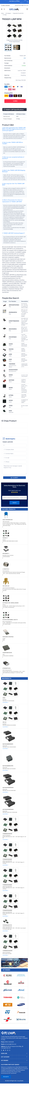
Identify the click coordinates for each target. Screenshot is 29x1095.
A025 (10, 359)
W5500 (11, 375)
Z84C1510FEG (13, 329)
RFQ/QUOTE (6, 1076)
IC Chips (5, 14)
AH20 (10, 410)
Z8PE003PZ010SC (14, 305)
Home (2, 13)
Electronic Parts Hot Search (10, 1064)
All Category (8, 13)
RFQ (15, 101)
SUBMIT (14, 478)
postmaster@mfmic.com (10, 1044)
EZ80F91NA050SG (14, 321)
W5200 (11, 400)
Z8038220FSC (13, 312)
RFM (25, 58)
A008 (10, 354)
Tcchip (18, 1080)
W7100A (11, 395)
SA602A (11, 349)
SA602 (11, 344)
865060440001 (13, 369)
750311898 (12, 364)
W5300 (11, 387)
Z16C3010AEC (13, 337)
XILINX (21, 1080)
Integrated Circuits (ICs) (18, 13)
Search (14, 502)
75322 (10, 405)
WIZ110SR (11, 380)
